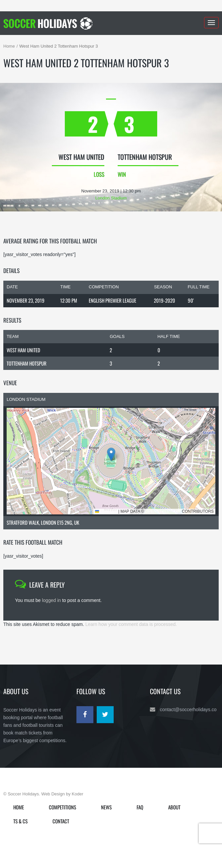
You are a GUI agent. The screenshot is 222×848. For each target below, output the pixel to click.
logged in (51, 600)
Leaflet (106, 511)
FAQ (140, 807)
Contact (61, 821)
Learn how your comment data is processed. (131, 624)
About (174, 807)
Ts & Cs (20, 821)
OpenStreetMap (163, 511)
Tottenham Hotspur (27, 363)
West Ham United (23, 350)
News (106, 807)
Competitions (62, 807)
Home (9, 46)
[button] (111, 454)
